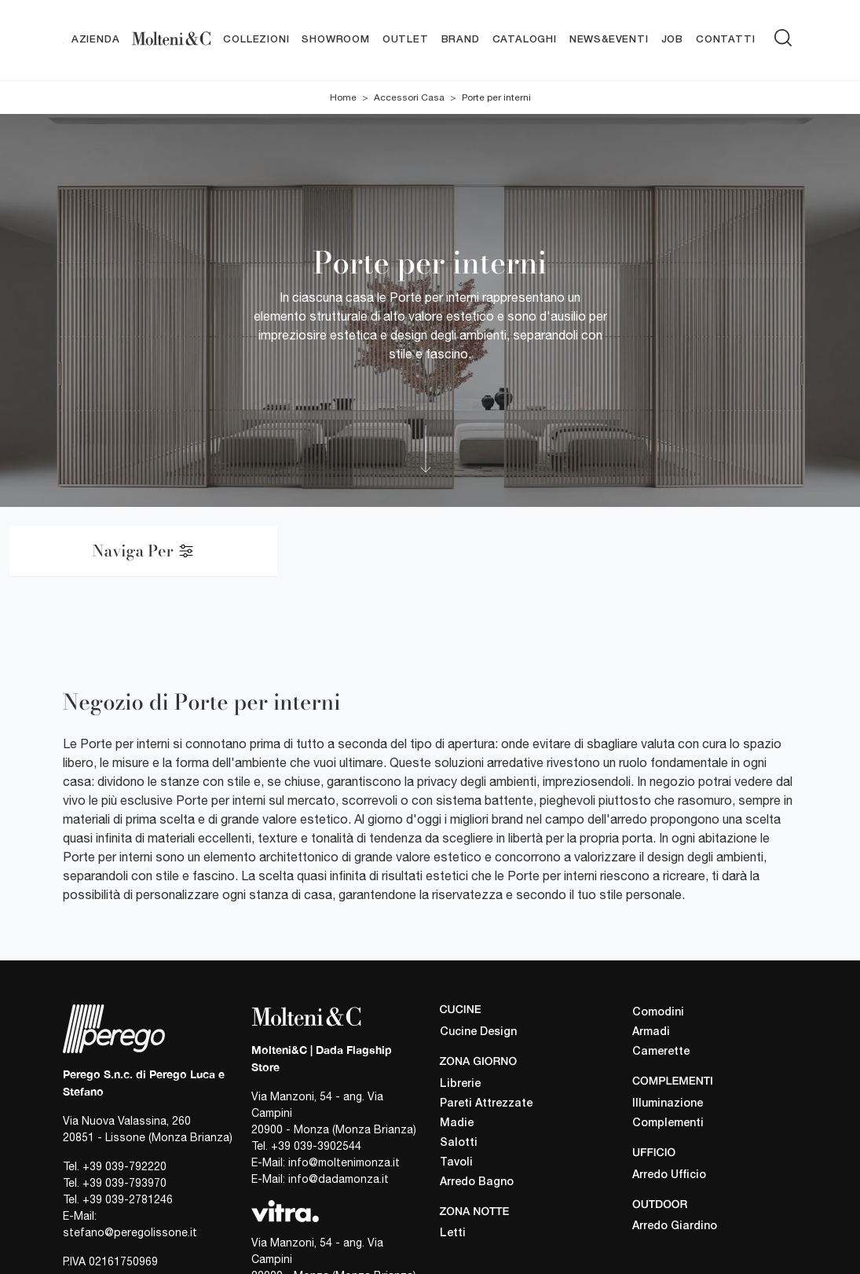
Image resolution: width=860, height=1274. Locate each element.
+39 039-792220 (124, 1167)
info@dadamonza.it (338, 1179)
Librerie (460, 1084)
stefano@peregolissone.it (130, 1233)
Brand (460, 39)
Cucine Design (478, 1032)
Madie (457, 1123)
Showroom (335, 39)
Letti (453, 1234)
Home (343, 97)
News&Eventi (609, 39)
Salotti (459, 1143)
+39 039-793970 (124, 1183)
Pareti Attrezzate (486, 1104)
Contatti (725, 39)
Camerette (661, 1052)
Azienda (95, 39)
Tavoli (456, 1163)
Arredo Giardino (674, 1227)
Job (672, 39)
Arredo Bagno (477, 1182)
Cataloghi (524, 39)
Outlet (405, 39)
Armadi (651, 1032)
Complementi (668, 1123)
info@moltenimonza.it (344, 1162)
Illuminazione (667, 1104)
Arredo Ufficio (669, 1175)
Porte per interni (496, 97)
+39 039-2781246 (127, 1200)
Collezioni (256, 39)
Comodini (658, 1013)
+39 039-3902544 (316, 1146)
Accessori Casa (409, 97)
